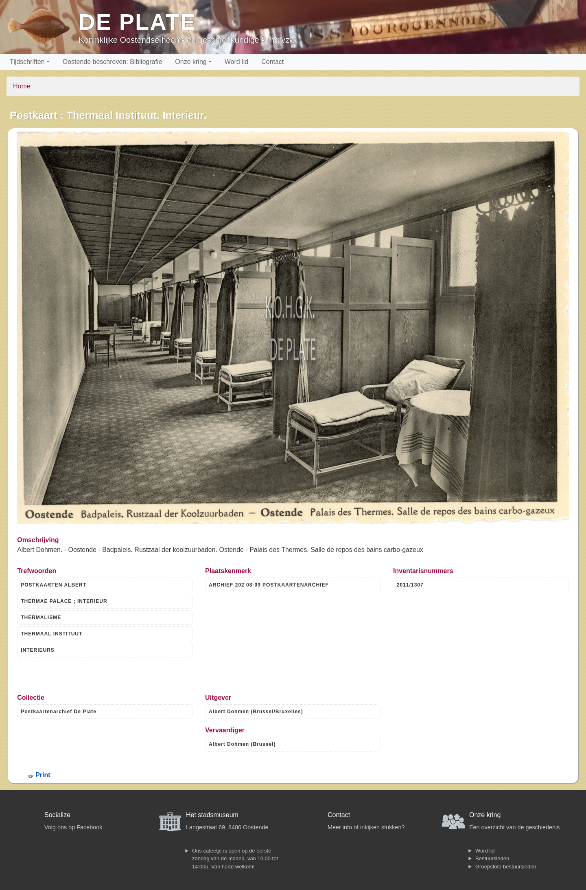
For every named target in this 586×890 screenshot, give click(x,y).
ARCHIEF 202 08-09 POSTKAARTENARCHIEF (269, 585)
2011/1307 (410, 585)
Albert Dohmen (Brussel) (242, 744)
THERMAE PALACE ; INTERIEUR (64, 601)
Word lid (236, 61)
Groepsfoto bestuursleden (505, 867)
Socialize (57, 814)
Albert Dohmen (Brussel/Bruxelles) (256, 711)
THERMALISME (41, 617)
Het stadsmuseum (212, 814)
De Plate (137, 22)
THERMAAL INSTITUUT (51, 634)
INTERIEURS (38, 650)
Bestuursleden (492, 858)
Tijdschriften (27, 61)
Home (22, 86)
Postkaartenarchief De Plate (58, 711)
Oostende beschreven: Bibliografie (112, 61)
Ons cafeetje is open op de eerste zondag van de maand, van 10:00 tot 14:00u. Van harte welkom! (235, 859)
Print (42, 774)
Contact (272, 61)
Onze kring (190, 61)
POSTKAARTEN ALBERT (53, 585)
